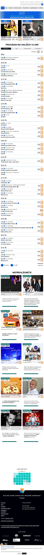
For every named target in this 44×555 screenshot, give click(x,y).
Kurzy (2, 508)
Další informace (4, 518)
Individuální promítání (4, 515)
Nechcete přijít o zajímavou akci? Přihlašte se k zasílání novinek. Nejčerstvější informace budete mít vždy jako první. (20, 530)
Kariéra (2, 519)
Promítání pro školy (5, 512)
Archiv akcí (40, 266)
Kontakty (3, 507)
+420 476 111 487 (9, 522)
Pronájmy (3, 510)
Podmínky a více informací (7, 525)
